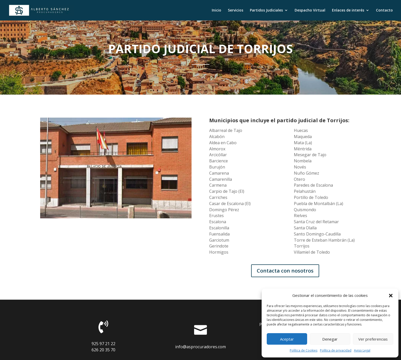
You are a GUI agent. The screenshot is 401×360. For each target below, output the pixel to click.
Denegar (330, 339)
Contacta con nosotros (285, 270)
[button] (390, 295)
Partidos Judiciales (266, 10)
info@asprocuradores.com (200, 347)
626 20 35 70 (103, 350)
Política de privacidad (335, 350)
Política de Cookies (303, 350)
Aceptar (287, 339)
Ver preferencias (373, 339)
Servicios (235, 10)
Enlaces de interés (348, 10)
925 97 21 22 (103, 343)
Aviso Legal (362, 350)
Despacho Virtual (310, 10)
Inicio (216, 10)
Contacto (384, 10)
